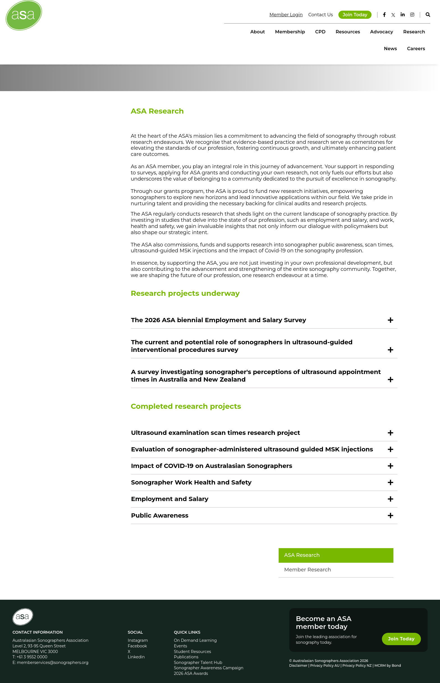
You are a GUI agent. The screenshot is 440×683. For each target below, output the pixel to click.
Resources (293, 31)
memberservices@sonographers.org (54, 656)
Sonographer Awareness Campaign (209, 661)
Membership (235, 31)
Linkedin (136, 650)
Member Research (75, 151)
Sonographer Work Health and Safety (204, 515)
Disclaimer (298, 659)
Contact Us (317, 14)
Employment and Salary (182, 531)
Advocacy (326, 31)
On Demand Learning (195, 633)
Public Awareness (172, 548)
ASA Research (70, 137)
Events (180, 639)
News (386, 31)
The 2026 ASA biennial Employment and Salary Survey (231, 352)
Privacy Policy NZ (357, 659)
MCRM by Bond (387, 659)
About (202, 31)
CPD (265, 31)
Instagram (138, 633)
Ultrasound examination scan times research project (228, 465)
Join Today (351, 14)
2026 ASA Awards (191, 667)
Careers (412, 31)
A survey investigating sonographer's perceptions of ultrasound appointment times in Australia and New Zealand (247, 408)
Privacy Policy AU (324, 659)
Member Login (282, 14)
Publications (186, 650)
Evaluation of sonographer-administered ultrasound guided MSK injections (265, 482)
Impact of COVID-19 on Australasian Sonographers (224, 498)
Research (359, 31)
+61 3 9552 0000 (33, 650)
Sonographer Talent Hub (198, 656)
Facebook (137, 639)
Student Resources (192, 645)
